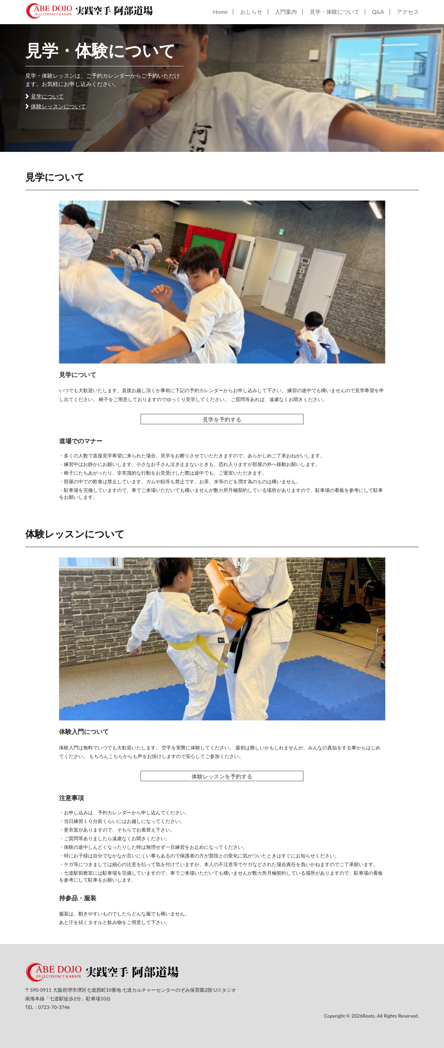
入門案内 (286, 11)
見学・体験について (334, 11)
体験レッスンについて (58, 106)
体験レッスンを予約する (222, 776)
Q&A (378, 11)
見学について (47, 96)
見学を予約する (222, 419)
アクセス (408, 11)
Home (220, 11)
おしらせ (251, 11)
